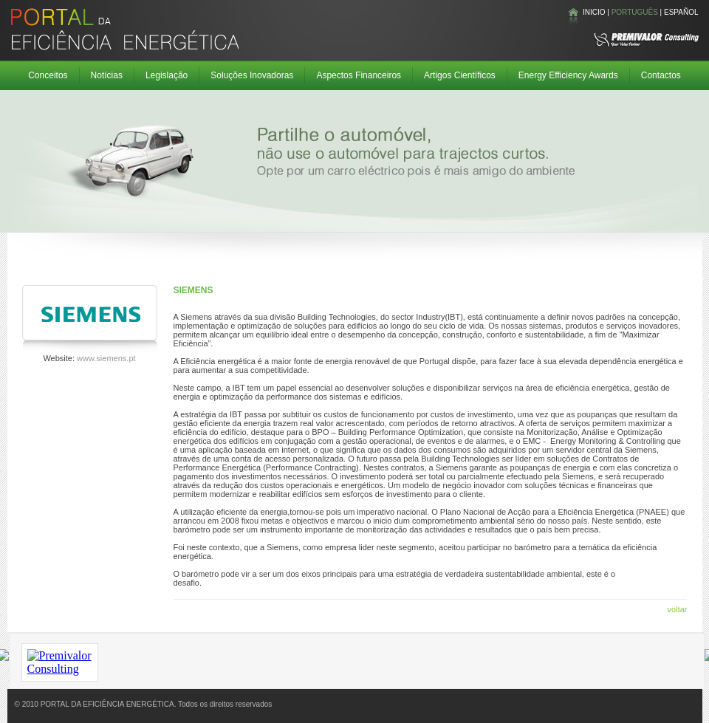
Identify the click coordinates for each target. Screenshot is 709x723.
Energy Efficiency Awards (568, 75)
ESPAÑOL (681, 12)
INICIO (594, 12)
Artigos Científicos (460, 75)
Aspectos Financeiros (358, 75)
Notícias (107, 75)
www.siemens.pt (106, 358)
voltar (678, 609)
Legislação (166, 75)
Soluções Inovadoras (251, 75)
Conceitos (47, 75)
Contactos (661, 75)
